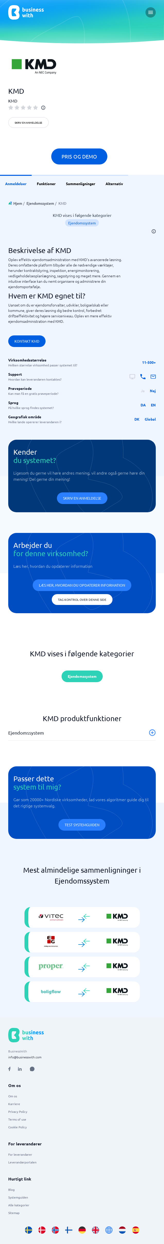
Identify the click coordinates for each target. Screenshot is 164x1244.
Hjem (17, 203)
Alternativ (114, 183)
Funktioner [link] (46, 183)
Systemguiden (18, 1197)
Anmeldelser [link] (16, 183)
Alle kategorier (18, 1205)
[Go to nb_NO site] (55, 1230)
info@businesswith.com (24, 1057)
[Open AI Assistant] (32, 1069)
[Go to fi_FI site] (68, 1230)
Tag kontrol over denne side (82, 599)
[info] (43, 108)
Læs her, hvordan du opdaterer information (82, 585)
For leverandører (20, 1154)
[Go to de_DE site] (82, 1230)
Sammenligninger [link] (80, 183)
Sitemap (14, 1213)
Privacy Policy (17, 1111)
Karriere (14, 1104)
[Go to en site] (109, 1230)
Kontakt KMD (26, 341)
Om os (12, 1096)
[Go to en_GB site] (95, 1230)
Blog (11, 1189)
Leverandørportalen (22, 1162)
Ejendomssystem (40, 203)
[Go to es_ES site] (135, 1230)
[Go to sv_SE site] (28, 1230)
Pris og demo (79, 156)
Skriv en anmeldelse (28, 122)
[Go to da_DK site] (42, 1230)
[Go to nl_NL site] (122, 1230)
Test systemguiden (82, 824)
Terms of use (17, 1119)
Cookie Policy (17, 1127)
